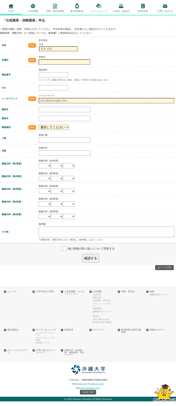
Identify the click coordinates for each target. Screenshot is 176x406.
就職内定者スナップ (159, 299)
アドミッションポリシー (102, 309)
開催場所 (6, 131)
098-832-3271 (98, 388)
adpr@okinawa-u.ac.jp (90, 392)
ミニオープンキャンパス (45, 338)
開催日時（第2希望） (12, 180)
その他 (5, 236)
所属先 (5, 64)
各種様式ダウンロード (102, 317)
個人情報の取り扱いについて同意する (91, 253)
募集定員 (97, 302)
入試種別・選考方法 (102, 305)
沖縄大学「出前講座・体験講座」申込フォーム (74, 357)
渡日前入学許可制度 (102, 327)
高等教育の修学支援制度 (131, 335)
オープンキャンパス (46, 334)
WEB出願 (97, 313)
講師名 (5, 114)
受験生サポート (157, 334)
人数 (4, 142)
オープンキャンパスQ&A (45, 343)
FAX (4, 92)
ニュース (11, 296)
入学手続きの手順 (45, 296)
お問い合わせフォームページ (46, 356)
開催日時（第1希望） (12, 168)
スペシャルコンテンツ (17, 356)
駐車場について (43, 347)
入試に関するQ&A (101, 324)
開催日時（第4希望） (12, 206)
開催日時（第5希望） (12, 219)
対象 (4, 155)
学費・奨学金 (128, 296)
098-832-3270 (81, 388)
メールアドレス (9, 103)
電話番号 (6, 79)
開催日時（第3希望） (12, 193)
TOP (11, 11)
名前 (4, 49)
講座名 (5, 123)
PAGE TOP (88, 396)
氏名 (41, 49)
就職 (152, 296)
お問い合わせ (165, 11)
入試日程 (97, 299)
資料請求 (143, 11)
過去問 (96, 321)
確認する (90, 263)
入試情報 (33, 11)
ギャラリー (98, 334)
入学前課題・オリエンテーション (74, 297)
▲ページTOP (164, 272)
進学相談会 (77, 11)
